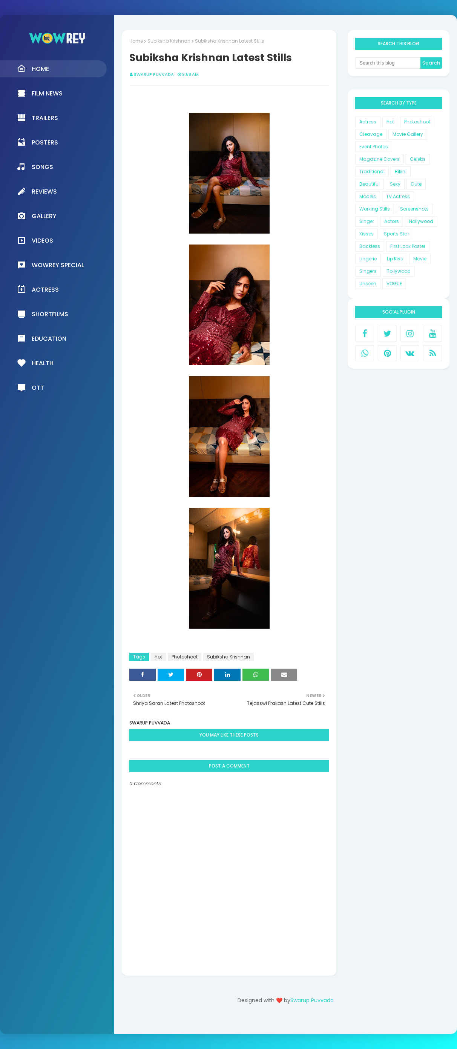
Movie (419, 258)
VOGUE (394, 283)
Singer (366, 221)
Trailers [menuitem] (37, 117)
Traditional (372, 171)
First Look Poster (407, 246)
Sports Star (396, 234)
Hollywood (421, 221)
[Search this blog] (387, 63)
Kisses (366, 234)
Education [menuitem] (41, 338)
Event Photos (373, 146)
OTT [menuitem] (30, 387)
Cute (416, 184)
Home (136, 41)
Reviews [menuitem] (37, 191)
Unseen (367, 283)
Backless (369, 246)
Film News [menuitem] (40, 93)
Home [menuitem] (33, 68)
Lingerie (368, 258)
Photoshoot (185, 657)
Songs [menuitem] (35, 166)
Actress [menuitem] (38, 289)
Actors (391, 221)
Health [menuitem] (35, 363)
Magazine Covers (379, 159)
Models (367, 196)
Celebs (418, 159)
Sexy (395, 184)
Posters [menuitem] (37, 142)
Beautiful (369, 184)
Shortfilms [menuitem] (42, 313)
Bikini (400, 171)
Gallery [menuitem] (37, 215)
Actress (367, 121)
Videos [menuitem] (35, 240)
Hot (158, 657)
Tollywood (399, 271)
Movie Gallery (408, 134)
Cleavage (370, 134)
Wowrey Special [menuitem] (50, 264)
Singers (368, 271)
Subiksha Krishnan (168, 41)
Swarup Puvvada (154, 74)
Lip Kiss (395, 258)
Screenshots (414, 209)
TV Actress (398, 196)
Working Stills (374, 209)
